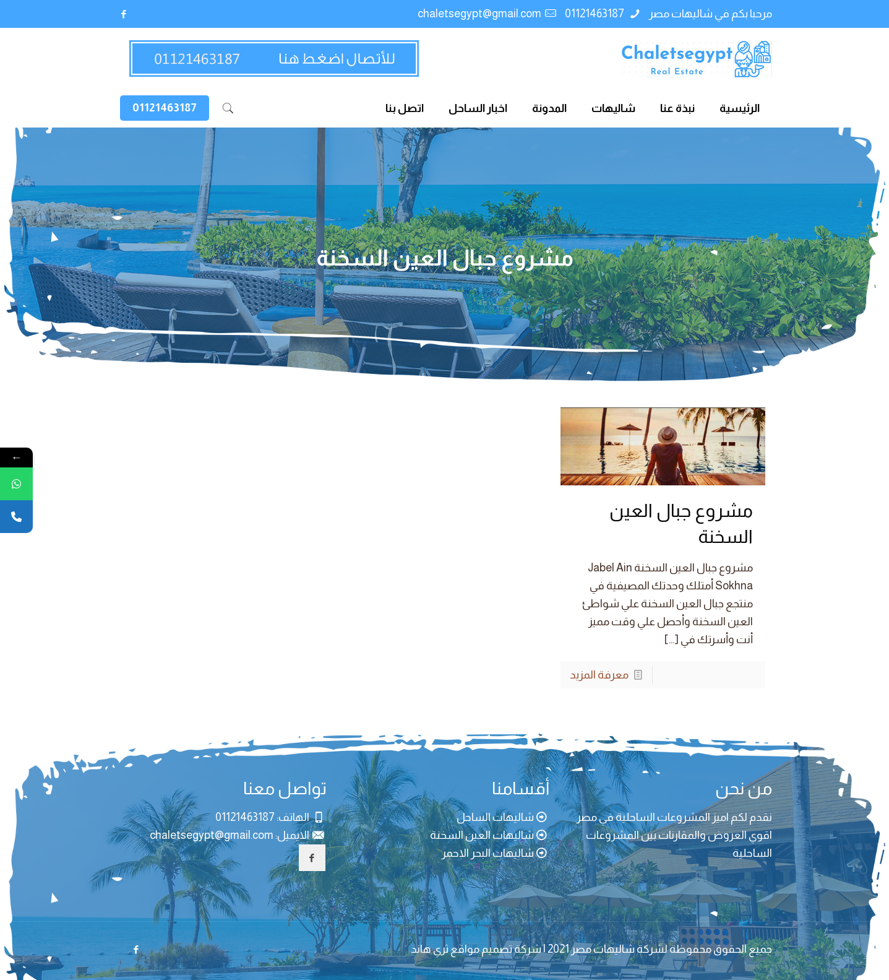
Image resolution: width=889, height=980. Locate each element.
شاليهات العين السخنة (482, 835)
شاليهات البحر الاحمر (488, 853)
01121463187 (595, 13)
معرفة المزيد (599, 675)
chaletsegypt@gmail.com (479, 13)
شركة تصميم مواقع (495, 949)
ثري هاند (430, 949)
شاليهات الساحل (495, 817)
